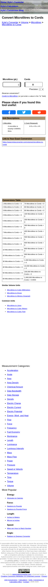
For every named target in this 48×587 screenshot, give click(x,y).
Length (10, 440)
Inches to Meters (13, 517)
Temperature (12, 473)
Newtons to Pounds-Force (17, 509)
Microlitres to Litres (14, 305)
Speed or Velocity (15, 469)
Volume (10, 486)
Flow (9, 420)
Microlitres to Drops (14, 293)
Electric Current (14, 407)
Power (10, 461)
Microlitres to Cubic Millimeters (18, 290)
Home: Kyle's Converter (12, 2)
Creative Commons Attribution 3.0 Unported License (20, 576)
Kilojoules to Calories (15, 498)
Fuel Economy (13, 432)
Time (9, 477)
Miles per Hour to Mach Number (19, 528)
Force (9, 424)
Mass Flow (12, 457)
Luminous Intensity (15, 448)
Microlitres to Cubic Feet (16, 312)
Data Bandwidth (14, 391)
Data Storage (13, 395)
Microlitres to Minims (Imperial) (18, 296)
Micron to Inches (13, 520)
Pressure (11, 465)
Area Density (13, 383)
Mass (9, 453)
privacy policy (13, 561)
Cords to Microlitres (10, 96)
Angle (9, 374)
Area (9, 379)
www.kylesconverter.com (21, 574)
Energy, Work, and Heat (17, 416)
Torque (10, 481)
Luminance (12, 444)
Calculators (23, 580)
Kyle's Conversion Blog (12, 10)
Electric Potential (14, 411)
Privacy (44, 576)
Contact (26, 582)
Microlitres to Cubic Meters (17, 309)
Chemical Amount (15, 387)
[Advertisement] (24, 52)
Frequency (12, 428)
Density (10, 399)
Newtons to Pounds (14, 506)
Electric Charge (14, 403)
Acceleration (12, 370)
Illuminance (12, 436)
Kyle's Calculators (9, 6)
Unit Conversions (10, 580)
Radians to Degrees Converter (18, 536)
